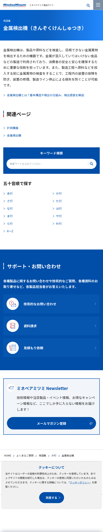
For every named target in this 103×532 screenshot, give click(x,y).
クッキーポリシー (79, 482)
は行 (59, 208)
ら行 (10, 223)
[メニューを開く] (98, 5)
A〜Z (10, 231)
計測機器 (12, 128)
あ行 (10, 193)
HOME (7, 455)
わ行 (59, 223)
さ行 (10, 201)
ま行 (10, 216)
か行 (53, 455)
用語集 (42, 455)
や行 (59, 216)
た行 (59, 201)
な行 (10, 208)
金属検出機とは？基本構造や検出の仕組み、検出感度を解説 (45, 95)
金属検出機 (14, 135)
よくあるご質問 (24, 455)
